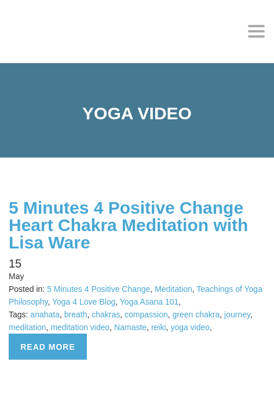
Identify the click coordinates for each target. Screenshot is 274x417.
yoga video (190, 327)
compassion (146, 314)
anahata (45, 314)
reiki (158, 327)
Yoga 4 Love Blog (83, 301)
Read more (47, 347)
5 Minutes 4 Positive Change (98, 289)
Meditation (173, 289)
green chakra (196, 314)
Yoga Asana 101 (149, 301)
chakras (106, 314)
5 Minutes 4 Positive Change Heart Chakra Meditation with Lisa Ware (128, 225)
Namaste (130, 327)
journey (237, 314)
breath (75, 314)
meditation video (79, 327)
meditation (27, 327)
